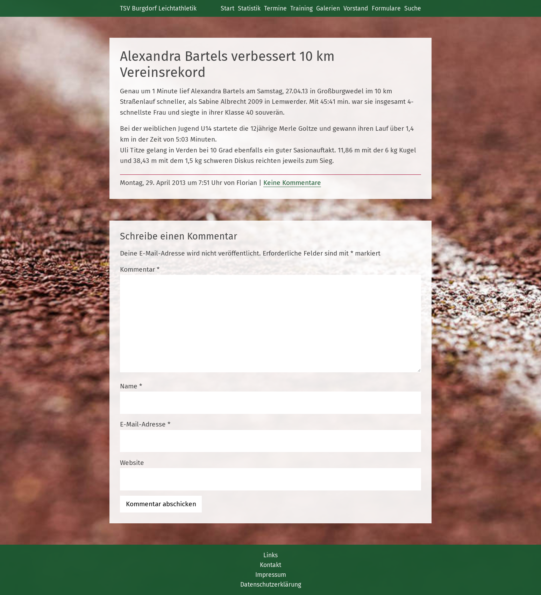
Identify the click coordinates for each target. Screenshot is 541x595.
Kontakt (270, 565)
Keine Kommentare (292, 183)
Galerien (328, 8)
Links (270, 555)
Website (132, 463)
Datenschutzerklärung (270, 584)
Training (301, 8)
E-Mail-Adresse (145, 424)
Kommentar (139, 269)
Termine (275, 8)
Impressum (270, 575)
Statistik (249, 8)
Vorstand (355, 8)
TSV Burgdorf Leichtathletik (158, 8)
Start (227, 8)
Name (131, 386)
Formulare (386, 8)
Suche (412, 8)
